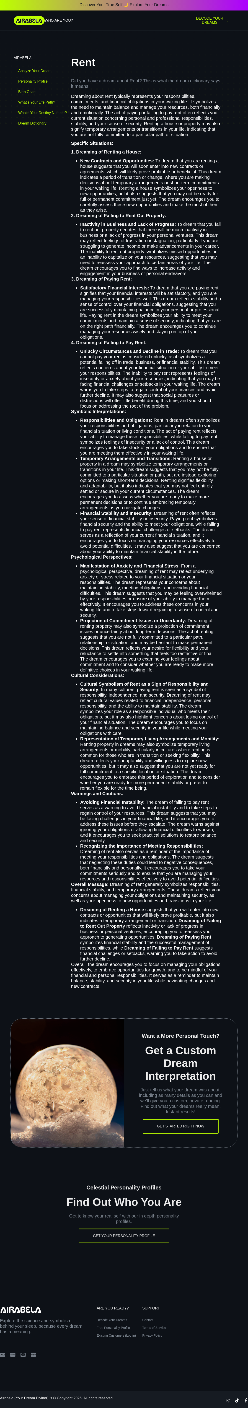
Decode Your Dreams (212, 20)
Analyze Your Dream (35, 71)
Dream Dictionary (32, 123)
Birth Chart (27, 92)
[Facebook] (246, 1400)
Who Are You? (59, 20)
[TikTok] (237, 1400)
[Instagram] (228, 1400)
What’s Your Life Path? (36, 102)
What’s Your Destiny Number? (42, 113)
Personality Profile (33, 81)
